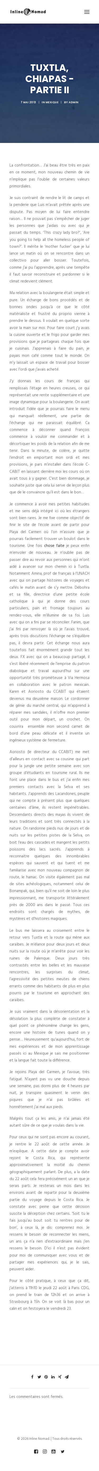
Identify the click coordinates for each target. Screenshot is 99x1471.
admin (74, 102)
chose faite (54, 546)
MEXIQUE (52, 102)
